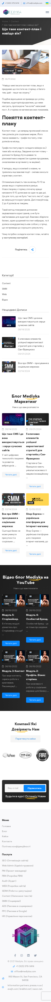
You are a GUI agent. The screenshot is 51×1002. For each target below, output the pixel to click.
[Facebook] (15, 955)
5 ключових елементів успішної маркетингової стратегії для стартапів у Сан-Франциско (31, 344)
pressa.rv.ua (36, 985)
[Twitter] (35, 955)
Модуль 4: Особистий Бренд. (37, 622)
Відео (5, 299)
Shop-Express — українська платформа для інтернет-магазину (37, 525)
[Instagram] (22, 955)
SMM (19, 71)
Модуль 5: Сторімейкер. (10, 622)
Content (15, 21)
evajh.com (13, 989)
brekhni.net (25, 989)
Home (5, 21)
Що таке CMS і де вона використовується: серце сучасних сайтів (31, 321)
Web (4, 294)
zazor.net (37, 989)
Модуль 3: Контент (13, 676)
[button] (25, 741)
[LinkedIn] (28, 955)
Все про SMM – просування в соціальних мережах (33, 365)
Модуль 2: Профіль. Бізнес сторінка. (35, 680)
